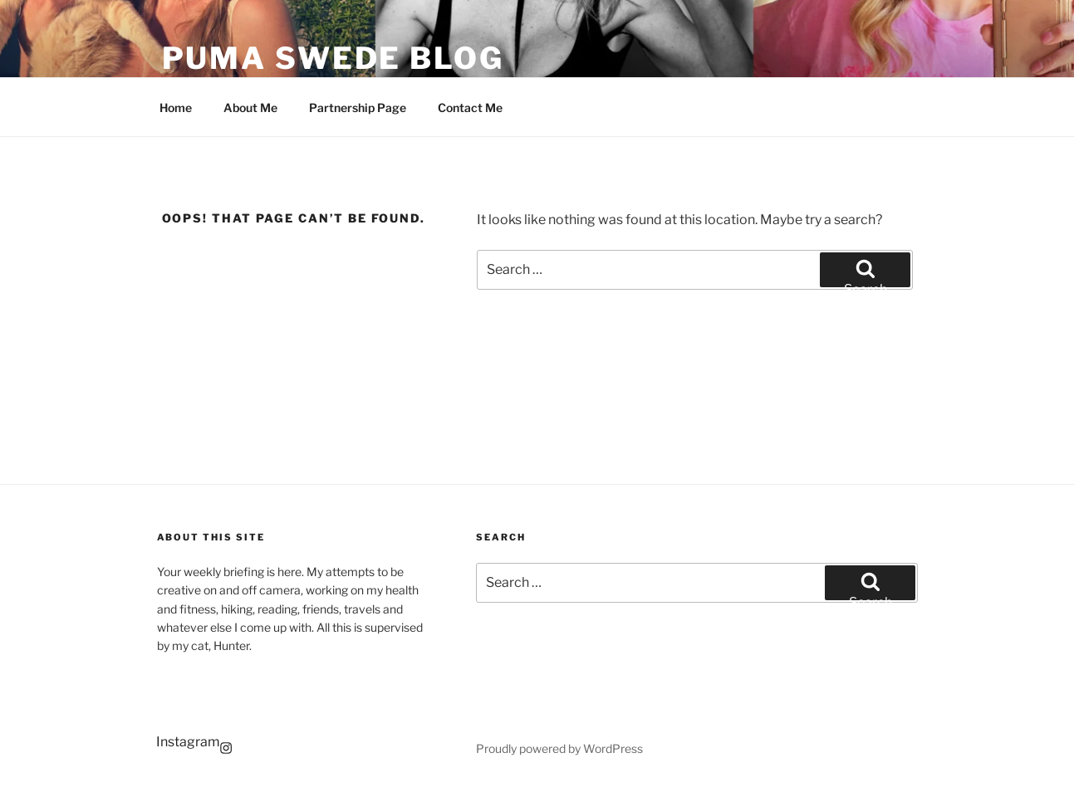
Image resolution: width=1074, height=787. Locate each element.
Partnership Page (357, 107)
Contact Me (470, 107)
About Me (250, 107)
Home (175, 107)
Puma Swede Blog (333, 58)
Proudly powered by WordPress (559, 748)
